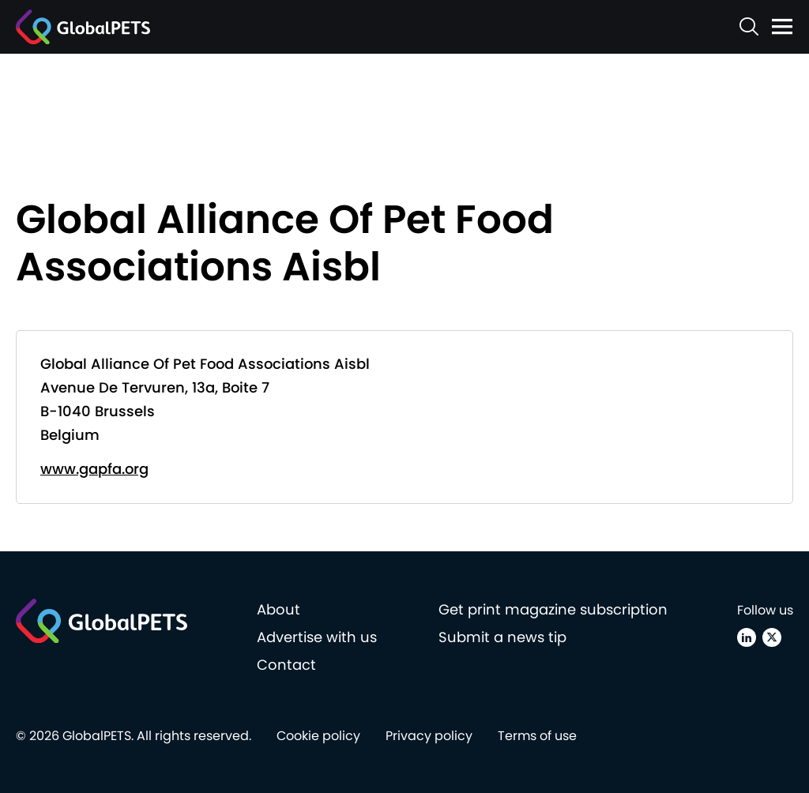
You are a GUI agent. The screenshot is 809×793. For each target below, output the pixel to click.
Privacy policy (429, 736)
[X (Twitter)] (771, 637)
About (278, 609)
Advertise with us (317, 637)
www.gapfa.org (94, 469)
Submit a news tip (502, 637)
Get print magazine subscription (553, 609)
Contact (286, 665)
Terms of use (537, 736)
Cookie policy (318, 736)
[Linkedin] (746, 637)
